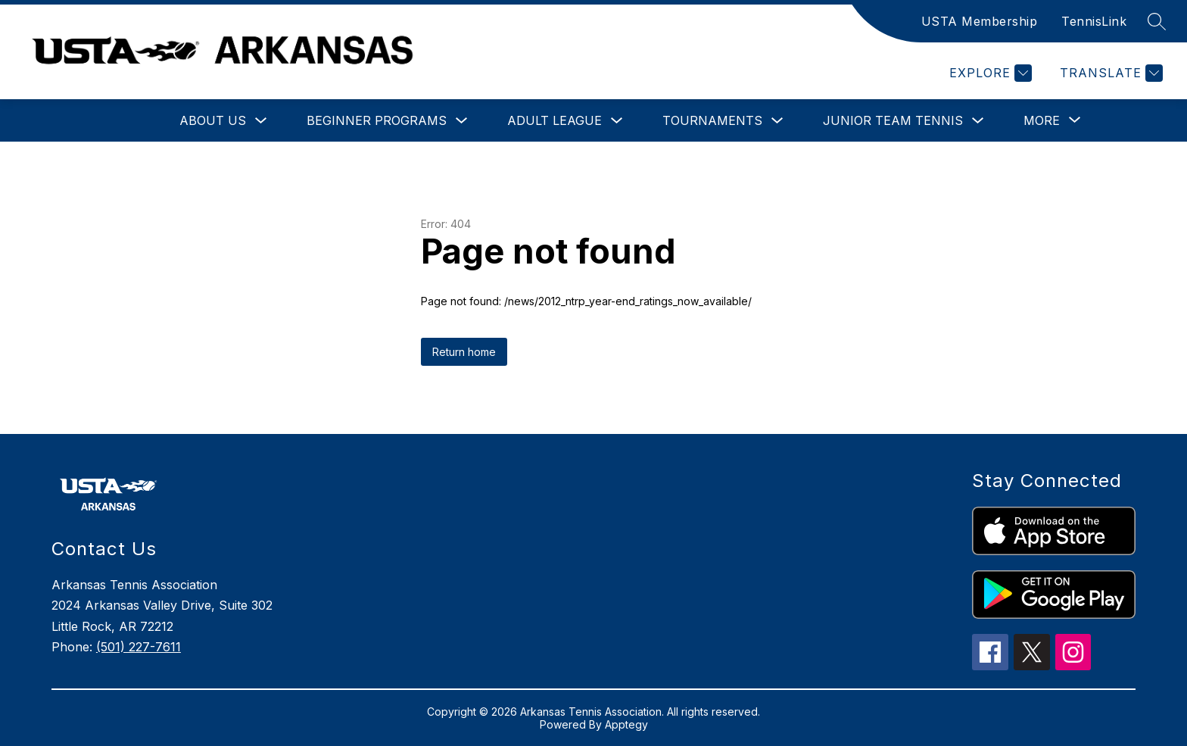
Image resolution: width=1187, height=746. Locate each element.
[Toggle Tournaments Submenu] (777, 121)
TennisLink (1093, 21)
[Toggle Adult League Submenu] (617, 121)
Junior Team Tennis (893, 120)
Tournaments (712, 120)
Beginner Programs (377, 120)
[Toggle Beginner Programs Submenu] (462, 121)
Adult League (554, 120)
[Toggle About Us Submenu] (261, 121)
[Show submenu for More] (1041, 120)
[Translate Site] (1109, 73)
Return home (464, 351)
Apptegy (626, 724)
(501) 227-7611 (138, 646)
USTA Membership (979, 21)
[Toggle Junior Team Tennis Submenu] (978, 121)
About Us (212, 120)
